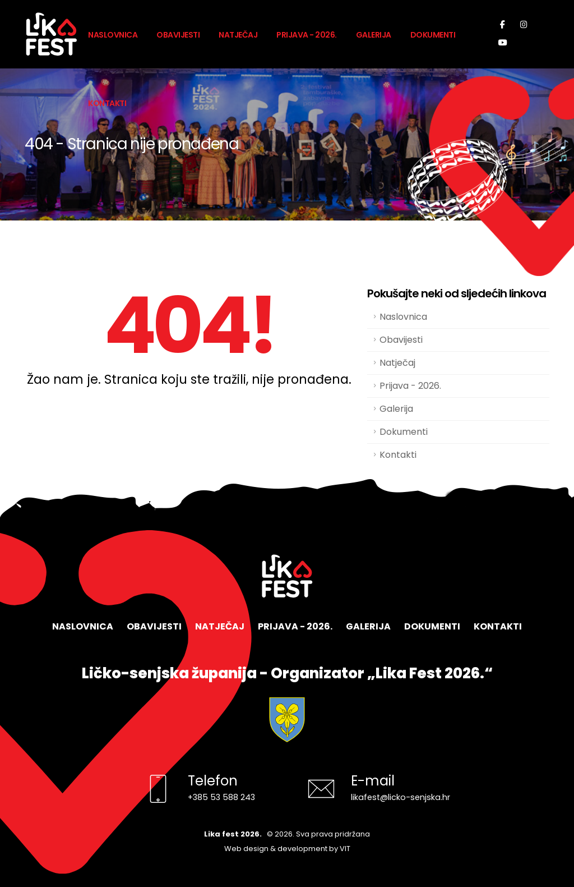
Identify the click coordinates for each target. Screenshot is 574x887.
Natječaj (238, 34)
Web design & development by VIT (287, 848)
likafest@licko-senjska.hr (400, 797)
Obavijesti (178, 34)
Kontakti (107, 103)
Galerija (373, 34)
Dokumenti (433, 34)
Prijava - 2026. (306, 34)
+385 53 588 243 (221, 797)
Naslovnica (112, 34)
